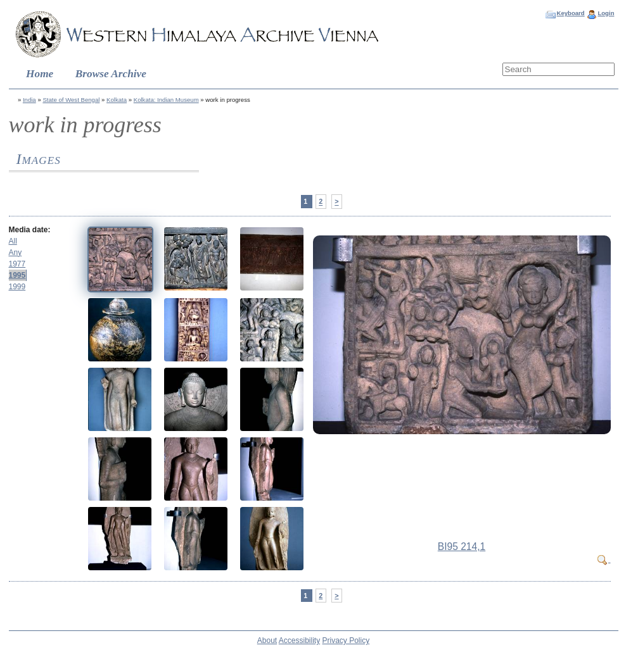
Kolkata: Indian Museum (166, 99)
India (29, 99)
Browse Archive (110, 74)
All (13, 241)
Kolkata (116, 99)
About (267, 640)
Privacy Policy (346, 640)
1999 (17, 286)
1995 (17, 275)
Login (605, 12)
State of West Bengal (70, 99)
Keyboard (570, 12)
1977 (17, 263)
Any (15, 252)
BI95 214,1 (461, 546)
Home (39, 74)
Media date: (30, 229)
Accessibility (299, 640)
